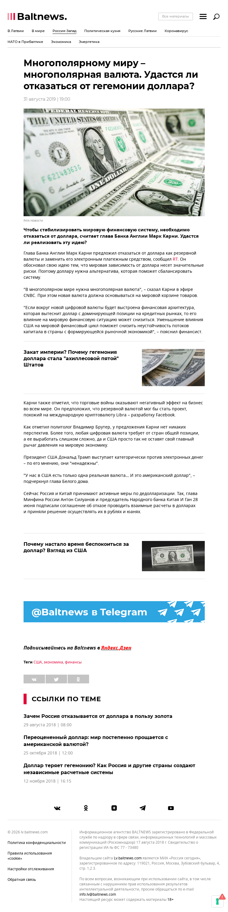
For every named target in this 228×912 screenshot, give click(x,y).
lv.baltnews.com (128, 858)
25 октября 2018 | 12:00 (48, 753)
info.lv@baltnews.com (97, 894)
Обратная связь (22, 879)
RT (175, 259)
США (38, 662)
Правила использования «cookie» (30, 856)
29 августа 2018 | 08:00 (48, 725)
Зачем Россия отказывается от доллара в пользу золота (98, 716)
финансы (73, 662)
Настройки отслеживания (31, 869)
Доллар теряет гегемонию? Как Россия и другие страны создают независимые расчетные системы (109, 769)
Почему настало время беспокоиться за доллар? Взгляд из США (76, 547)
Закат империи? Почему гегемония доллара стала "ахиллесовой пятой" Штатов (71, 358)
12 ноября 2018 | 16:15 (47, 781)
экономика (53, 662)
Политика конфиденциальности (37, 842)
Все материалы (175, 16)
